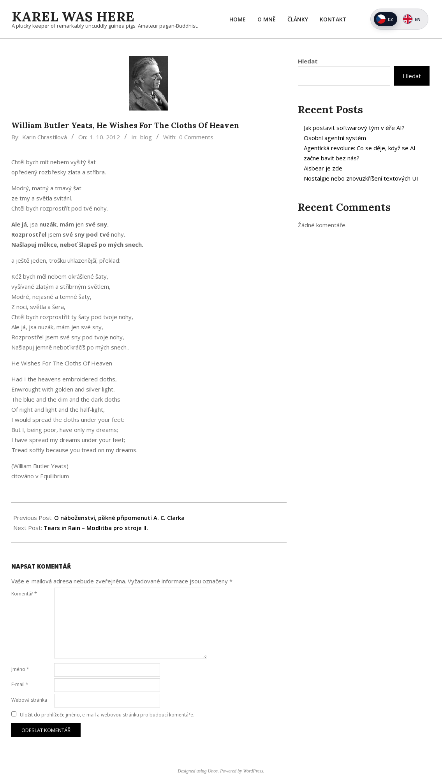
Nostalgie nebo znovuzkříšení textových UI (361, 178)
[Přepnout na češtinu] (385, 19)
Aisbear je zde (323, 168)
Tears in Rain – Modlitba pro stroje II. (96, 528)
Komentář (24, 593)
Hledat (308, 61)
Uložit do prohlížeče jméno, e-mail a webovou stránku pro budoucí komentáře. (107, 714)
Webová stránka (29, 700)
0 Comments (196, 137)
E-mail (19, 684)
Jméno (20, 669)
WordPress (253, 771)
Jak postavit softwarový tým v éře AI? (354, 128)
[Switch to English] (413, 19)
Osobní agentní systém (335, 138)
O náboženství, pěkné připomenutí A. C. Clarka (119, 517)
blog (146, 137)
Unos (213, 771)
